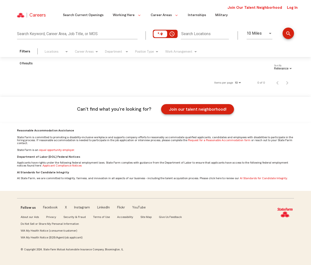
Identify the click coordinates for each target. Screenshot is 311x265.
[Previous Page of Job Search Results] (277, 83)
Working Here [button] (127, 15)
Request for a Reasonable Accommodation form (219, 140)
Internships (197, 15)
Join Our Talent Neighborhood (254, 8)
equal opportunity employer (56, 149)
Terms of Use (101, 217)
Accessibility (125, 217)
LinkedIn (103, 207)
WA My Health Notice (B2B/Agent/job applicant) (51, 237)
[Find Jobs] (288, 34)
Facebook (50, 207)
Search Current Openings (83, 15)
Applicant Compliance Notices (62, 165)
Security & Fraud (74, 217)
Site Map (146, 217)
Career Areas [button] (165, 15)
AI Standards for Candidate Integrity (263, 178)
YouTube (139, 207)
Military (221, 15)
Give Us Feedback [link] (170, 217)
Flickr (121, 207)
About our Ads (30, 217)
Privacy (51, 217)
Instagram (82, 207)
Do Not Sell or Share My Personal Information (50, 223)
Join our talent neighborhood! (197, 109)
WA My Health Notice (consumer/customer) (49, 230)
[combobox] (77, 33)
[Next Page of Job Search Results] (287, 83)
